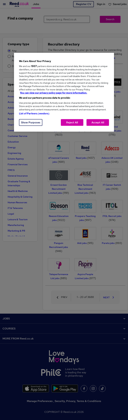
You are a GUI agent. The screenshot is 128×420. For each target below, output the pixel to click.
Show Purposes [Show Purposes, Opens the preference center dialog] (30, 122)
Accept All (98, 122)
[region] (64, 92)
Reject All (72, 122)
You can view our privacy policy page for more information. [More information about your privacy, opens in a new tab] (53, 92)
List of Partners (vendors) (34, 113)
